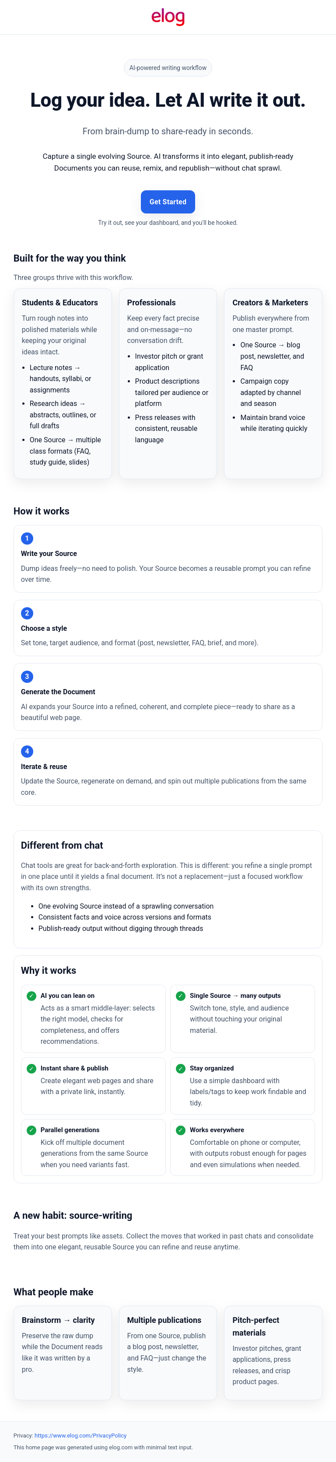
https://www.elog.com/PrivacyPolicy (80, 1435)
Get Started (168, 202)
